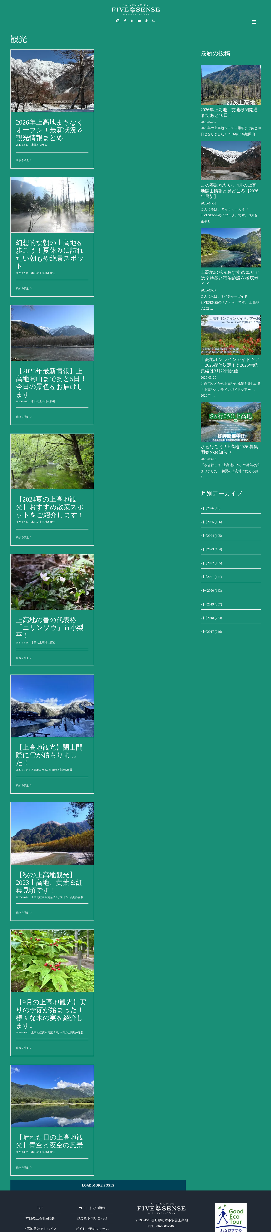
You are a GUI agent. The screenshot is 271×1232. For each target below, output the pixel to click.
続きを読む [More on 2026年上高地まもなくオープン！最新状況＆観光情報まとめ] (22, 160)
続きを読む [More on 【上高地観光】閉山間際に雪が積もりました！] (22, 785)
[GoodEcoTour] (231, 1204)
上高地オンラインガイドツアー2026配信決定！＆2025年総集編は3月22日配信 (230, 365)
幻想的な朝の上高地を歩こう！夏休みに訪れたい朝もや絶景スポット (50, 254)
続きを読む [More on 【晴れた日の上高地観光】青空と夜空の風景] (22, 1167)
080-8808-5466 (165, 1226)
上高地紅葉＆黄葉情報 (44, 897)
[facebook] (125, 20)
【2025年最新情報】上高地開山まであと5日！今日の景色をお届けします (51, 382)
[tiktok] (146, 20)
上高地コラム (39, 144)
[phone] (153, 20)
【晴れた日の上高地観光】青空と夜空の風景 (49, 1141)
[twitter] (132, 20)
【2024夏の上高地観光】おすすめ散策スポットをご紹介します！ (50, 507)
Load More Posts (98, 1185)
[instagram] (117, 20)
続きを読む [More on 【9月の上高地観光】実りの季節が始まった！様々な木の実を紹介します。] (22, 1047)
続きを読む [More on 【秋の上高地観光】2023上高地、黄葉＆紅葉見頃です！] (22, 912)
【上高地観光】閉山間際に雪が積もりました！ (49, 755)
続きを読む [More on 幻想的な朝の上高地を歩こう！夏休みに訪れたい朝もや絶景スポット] (22, 288)
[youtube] (139, 20)
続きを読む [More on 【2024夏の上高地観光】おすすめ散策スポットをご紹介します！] (22, 537)
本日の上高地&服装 (43, 273)
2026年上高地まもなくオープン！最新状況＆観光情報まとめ (49, 130)
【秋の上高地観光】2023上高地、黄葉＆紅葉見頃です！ (49, 882)
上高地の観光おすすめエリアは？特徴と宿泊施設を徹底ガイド (230, 278)
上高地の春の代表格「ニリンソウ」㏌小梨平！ (50, 627)
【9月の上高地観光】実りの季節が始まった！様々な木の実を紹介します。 (51, 1013)
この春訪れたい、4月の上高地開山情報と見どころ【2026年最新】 (229, 191)
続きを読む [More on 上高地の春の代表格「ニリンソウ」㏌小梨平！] (22, 658)
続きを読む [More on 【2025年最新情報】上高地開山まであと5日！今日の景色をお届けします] (22, 416)
